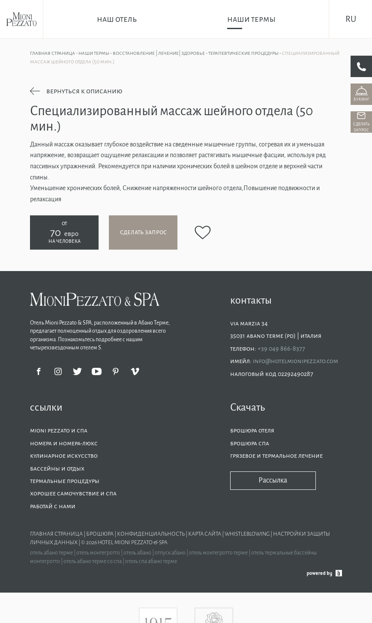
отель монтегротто (98, 553)
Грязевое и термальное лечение (276, 455)
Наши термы (94, 53)
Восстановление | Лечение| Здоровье (159, 53)
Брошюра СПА (249, 443)
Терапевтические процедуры (243, 53)
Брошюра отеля (253, 430)
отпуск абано (170, 553)
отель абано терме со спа (93, 561)
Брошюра (100, 534)
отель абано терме (52, 553)
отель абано (137, 553)
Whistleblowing (247, 534)
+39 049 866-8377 (281, 348)
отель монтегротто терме (219, 553)
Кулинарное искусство (64, 455)
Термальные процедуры (64, 480)
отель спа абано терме (151, 561)
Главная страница (53, 53)
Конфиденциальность (151, 534)
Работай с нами (52, 506)
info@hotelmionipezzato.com (295, 361)
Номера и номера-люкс (64, 443)
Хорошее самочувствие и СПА (73, 493)
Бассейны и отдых (57, 468)
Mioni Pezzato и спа (58, 430)
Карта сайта (205, 534)
